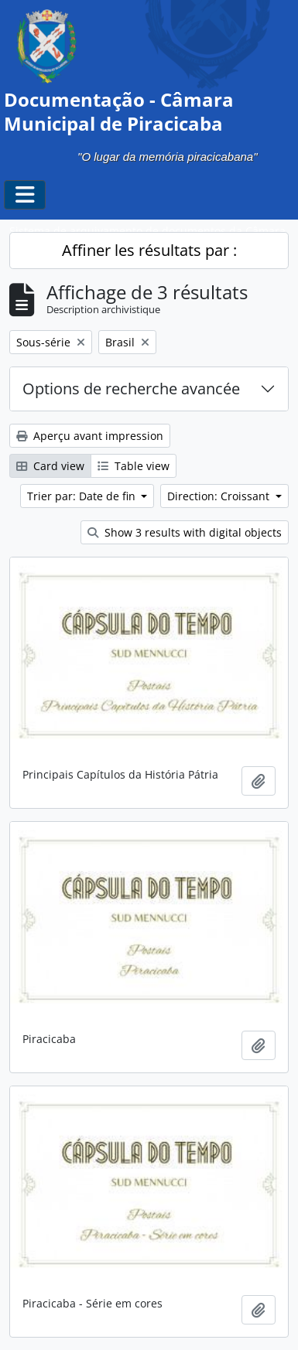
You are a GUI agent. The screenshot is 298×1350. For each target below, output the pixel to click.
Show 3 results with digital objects (184, 532)
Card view (50, 466)
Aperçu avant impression (89, 435)
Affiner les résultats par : (149, 250)
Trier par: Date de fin (83, 496)
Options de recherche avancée (131, 388)
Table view (134, 466)
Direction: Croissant (219, 496)
